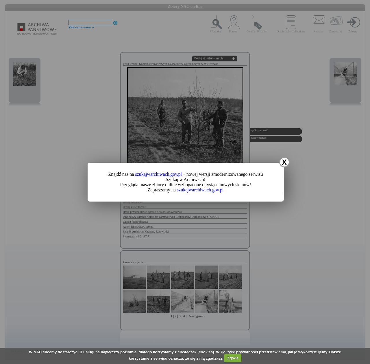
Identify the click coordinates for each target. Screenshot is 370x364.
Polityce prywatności (239, 352)
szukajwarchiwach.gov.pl (158, 174)
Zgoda (232, 358)
